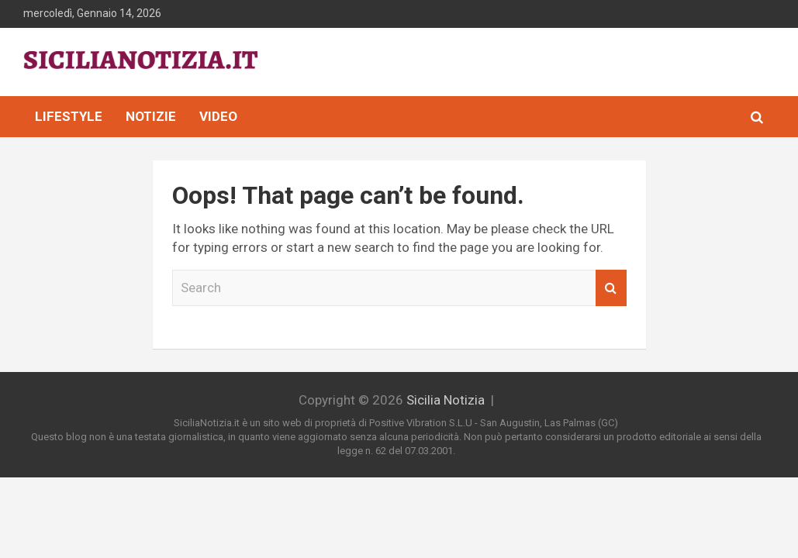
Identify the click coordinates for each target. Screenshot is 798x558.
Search (611, 288)
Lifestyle (68, 116)
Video (218, 116)
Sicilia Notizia (445, 400)
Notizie (151, 116)
